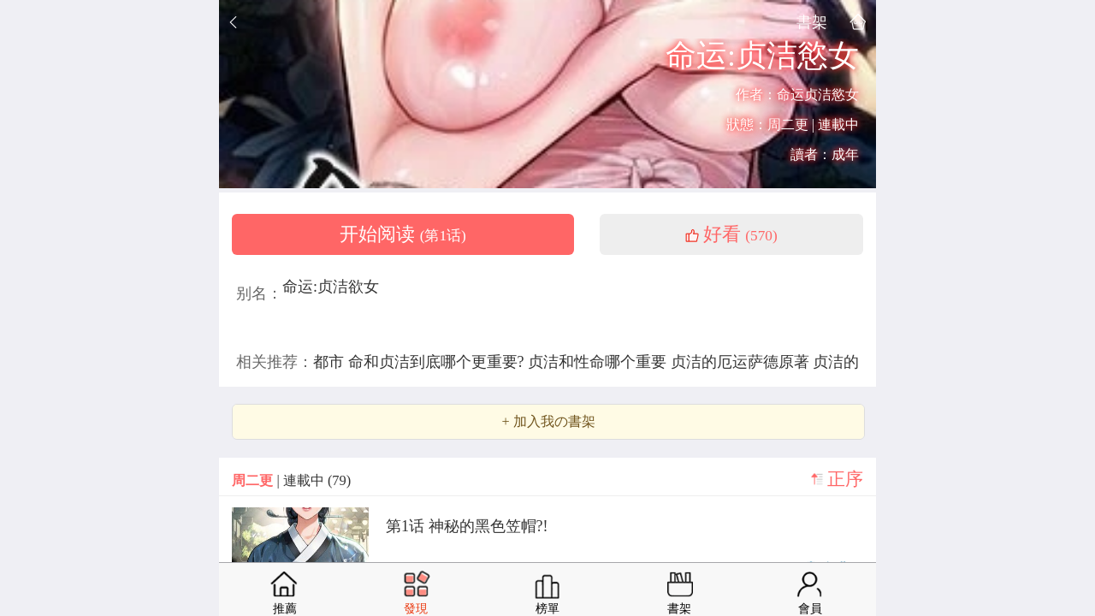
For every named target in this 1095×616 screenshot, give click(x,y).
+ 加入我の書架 (548, 421)
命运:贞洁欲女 (330, 286)
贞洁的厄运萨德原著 (742, 361)
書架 (811, 22)
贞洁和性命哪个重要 (599, 361)
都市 (330, 361)
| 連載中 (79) (291, 480)
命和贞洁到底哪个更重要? (438, 361)
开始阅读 (403, 234)
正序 (845, 479)
